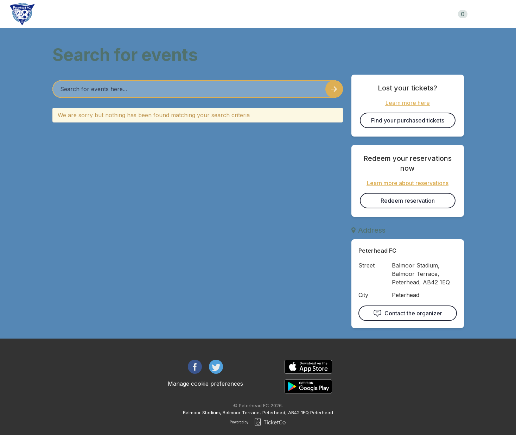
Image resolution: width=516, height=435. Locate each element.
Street (366, 265)
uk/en (491, 14)
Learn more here (408, 102)
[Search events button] (334, 89)
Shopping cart (442, 14)
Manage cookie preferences (205, 383)
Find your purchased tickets (407, 120)
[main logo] (22, 14)
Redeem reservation (408, 200)
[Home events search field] (197, 89)
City (363, 294)
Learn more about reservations (407, 183)
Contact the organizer (407, 313)
